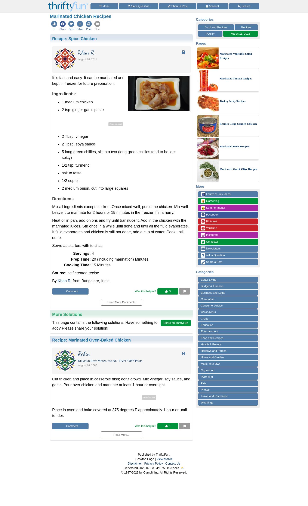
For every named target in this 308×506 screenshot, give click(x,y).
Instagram (209, 235)
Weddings (207, 402)
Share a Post (211, 262)
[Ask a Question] (138, 6)
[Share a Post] (177, 6)
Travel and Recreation (214, 396)
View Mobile (165, 459)
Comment (70, 291)
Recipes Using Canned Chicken (238, 123)
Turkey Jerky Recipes (233, 101)
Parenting (207, 376)
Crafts (204, 318)
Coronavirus (208, 312)
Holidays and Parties (213, 350)
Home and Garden (212, 357)
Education (207, 325)
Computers (208, 299)
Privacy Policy (153, 463)
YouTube (209, 228)
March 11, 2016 (240, 33)
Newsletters (211, 248)
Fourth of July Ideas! (216, 194)
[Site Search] (244, 6)
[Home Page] (68, 2)
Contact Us (172, 463)
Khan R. (65, 281)
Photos (205, 389)
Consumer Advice (212, 305)
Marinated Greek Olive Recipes (238, 169)
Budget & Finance (212, 286)
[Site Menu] (104, 6)
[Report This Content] (184, 291)
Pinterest (209, 221)
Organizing (207, 370)
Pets (203, 383)
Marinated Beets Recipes (234, 146)
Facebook (209, 215)
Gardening (210, 201)
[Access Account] (213, 6)
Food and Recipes (216, 27)
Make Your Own (211, 363)
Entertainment (209, 331)
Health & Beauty (211, 344)
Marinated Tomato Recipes (236, 78)
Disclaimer (135, 463)
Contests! (209, 242)
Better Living (208, 279)
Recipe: (74, 38)
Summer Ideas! (213, 208)
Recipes (246, 27)
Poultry (210, 33)
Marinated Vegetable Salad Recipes (236, 56)
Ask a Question (213, 255)
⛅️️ (182, 468)
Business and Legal (213, 292)
